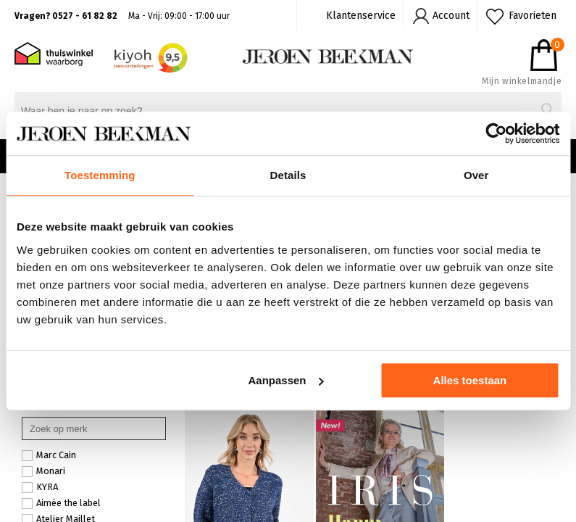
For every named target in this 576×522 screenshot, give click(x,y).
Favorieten (532, 15)
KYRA (40, 487)
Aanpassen (285, 380)
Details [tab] (288, 175)
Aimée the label (61, 503)
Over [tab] (476, 175)
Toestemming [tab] (99, 175)
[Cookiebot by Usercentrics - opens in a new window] (496, 133)
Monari (43, 471)
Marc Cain (49, 455)
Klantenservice (361, 15)
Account (451, 15)
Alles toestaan (470, 380)
